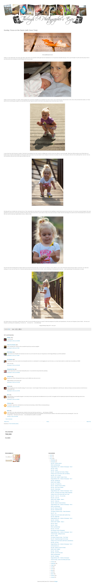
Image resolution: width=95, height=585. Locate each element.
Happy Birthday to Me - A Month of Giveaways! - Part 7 (61, 478)
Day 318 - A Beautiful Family (56, 509)
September (53, 563)
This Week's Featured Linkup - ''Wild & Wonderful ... (61, 511)
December (53, 460)
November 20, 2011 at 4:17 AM (13, 348)
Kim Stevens (9, 359)
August (52, 565)
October (52, 561)
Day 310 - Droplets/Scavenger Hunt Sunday (59, 539)
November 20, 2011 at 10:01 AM (13, 365)
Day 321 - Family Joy (55, 501)
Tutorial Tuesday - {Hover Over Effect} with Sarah (60, 559)
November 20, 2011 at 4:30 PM (13, 399)
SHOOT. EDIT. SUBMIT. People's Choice (59, 477)
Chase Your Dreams (11, 344)
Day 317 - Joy (53, 513)
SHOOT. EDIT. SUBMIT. (55, 482)
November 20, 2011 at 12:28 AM (13, 340)
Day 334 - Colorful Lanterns (56, 463)
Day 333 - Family (54, 468)
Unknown (9, 376)
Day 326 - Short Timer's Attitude (57, 487)
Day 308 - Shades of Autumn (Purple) (58, 547)
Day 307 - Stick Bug (55, 551)
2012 (51, 456)
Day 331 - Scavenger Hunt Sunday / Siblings (59, 471)
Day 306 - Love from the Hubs (57, 552)
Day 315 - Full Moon (55, 520)
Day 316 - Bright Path (55, 516)
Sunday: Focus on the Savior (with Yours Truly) (60, 494)
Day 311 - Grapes (54, 535)
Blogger (56, 581)
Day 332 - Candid (54, 470)
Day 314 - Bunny (54, 523)
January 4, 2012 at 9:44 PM (12, 416)
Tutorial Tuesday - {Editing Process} (58, 533)
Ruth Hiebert (9, 352)
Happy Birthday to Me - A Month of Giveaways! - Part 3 (61, 532)
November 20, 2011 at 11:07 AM (13, 382)
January (52, 577)
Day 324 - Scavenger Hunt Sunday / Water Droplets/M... (62, 492)
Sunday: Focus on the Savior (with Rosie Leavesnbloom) (62, 540)
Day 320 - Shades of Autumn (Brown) (58, 502)
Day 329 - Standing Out (55, 480)
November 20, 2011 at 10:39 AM (13, 372)
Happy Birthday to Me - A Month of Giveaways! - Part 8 (61, 466)
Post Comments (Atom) (13, 423)
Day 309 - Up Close (55, 542)
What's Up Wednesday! (55, 465)
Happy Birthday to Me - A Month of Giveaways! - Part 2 (61, 544)
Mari (8, 394)
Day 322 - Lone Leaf (55, 497)
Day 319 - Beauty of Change (56, 508)
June (52, 568)
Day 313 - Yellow (54, 525)
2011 (51, 458)
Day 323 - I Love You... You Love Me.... (58, 496)
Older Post (89, 421)
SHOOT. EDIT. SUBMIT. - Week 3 (57, 521)
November (53, 461)
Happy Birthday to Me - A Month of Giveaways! (60, 557)
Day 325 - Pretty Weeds (55, 489)
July (52, 566)
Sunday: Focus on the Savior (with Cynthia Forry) (60, 514)
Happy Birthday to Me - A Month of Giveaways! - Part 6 (61, 490)
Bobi (8, 410)
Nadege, (9, 337)
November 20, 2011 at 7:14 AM (13, 355)
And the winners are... (55, 545)
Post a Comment (9, 419)
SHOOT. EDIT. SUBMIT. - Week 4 (57, 499)
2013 (51, 455)
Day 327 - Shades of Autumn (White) (58, 485)
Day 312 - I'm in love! (55, 528)
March (52, 573)
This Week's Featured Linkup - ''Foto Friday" (59, 537)
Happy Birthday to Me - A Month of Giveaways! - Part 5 (61, 504)
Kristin (8, 386)
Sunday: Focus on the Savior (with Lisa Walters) (60, 473)
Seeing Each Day (10, 369)
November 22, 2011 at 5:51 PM (13, 406)
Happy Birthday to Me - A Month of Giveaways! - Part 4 (61, 518)
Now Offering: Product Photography (58, 530)
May (52, 570)
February (53, 575)
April (52, 572)
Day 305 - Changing (55, 556)
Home (48, 421)
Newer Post (6, 421)
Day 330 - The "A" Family (56, 475)
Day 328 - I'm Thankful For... (56, 484)
